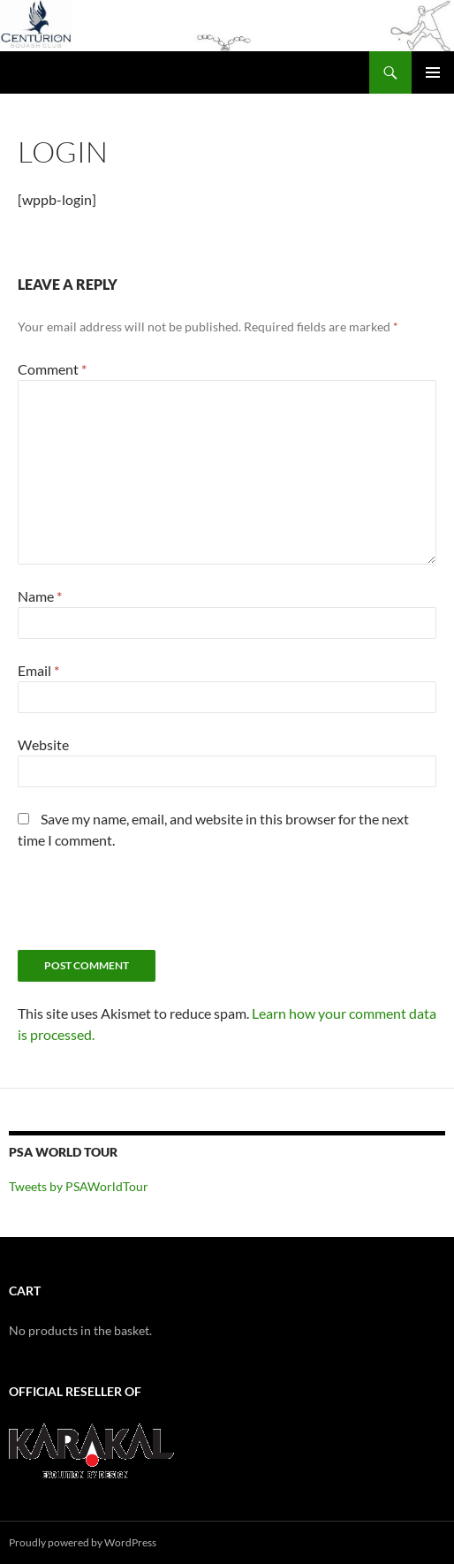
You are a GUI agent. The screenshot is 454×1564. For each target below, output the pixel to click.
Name (40, 596)
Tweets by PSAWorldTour (78, 1186)
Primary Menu (433, 72)
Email (38, 670)
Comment (52, 369)
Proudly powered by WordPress (82, 1542)
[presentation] (152, 906)
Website (43, 744)
